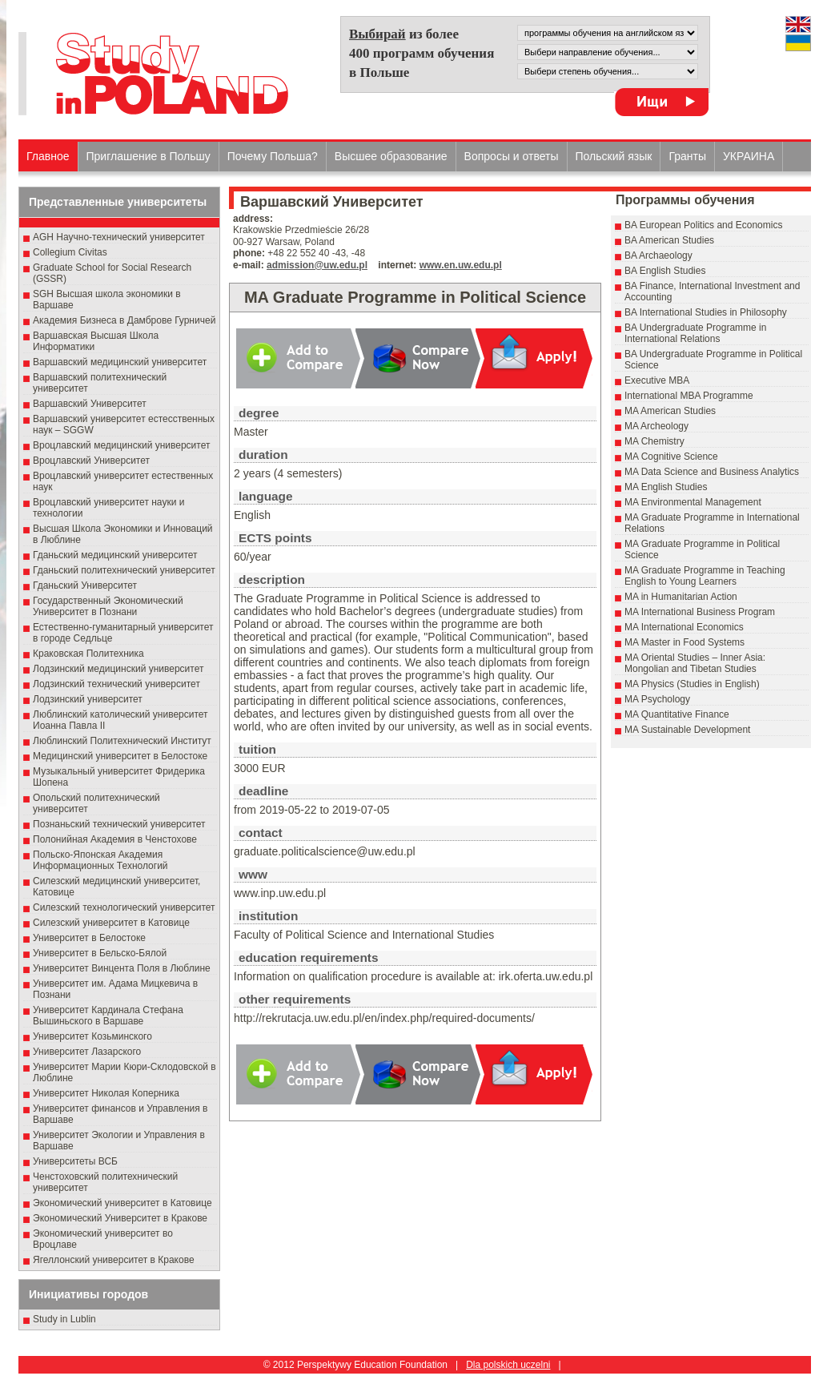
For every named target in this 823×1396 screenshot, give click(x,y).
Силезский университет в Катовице (111, 922)
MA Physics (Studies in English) (692, 684)
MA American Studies (670, 410)
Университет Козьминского (92, 1036)
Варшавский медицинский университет (120, 362)
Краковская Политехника (88, 653)
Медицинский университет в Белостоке (120, 756)
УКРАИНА (748, 156)
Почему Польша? (272, 156)
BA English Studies (664, 270)
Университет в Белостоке (89, 937)
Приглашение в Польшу (148, 156)
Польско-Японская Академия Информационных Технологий (100, 860)
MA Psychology (657, 699)
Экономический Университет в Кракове (120, 1218)
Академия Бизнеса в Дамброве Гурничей (124, 320)
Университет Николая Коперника (106, 1093)
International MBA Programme (688, 395)
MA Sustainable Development (687, 729)
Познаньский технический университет (119, 824)
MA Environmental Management (692, 502)
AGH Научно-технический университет (119, 237)
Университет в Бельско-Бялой (100, 953)
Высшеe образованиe (391, 156)
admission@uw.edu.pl (317, 265)
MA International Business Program (699, 612)
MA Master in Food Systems (684, 642)
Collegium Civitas (70, 252)
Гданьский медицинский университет (115, 555)
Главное (48, 156)
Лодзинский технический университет (116, 684)
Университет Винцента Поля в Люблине (122, 968)
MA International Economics (684, 627)
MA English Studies (665, 487)
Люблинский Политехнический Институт (122, 740)
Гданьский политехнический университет (124, 570)
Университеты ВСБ (75, 1161)
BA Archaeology (658, 255)
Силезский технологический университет (124, 907)
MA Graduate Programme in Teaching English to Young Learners (704, 576)
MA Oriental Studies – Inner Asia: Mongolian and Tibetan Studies (694, 663)
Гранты (687, 156)
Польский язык (614, 156)
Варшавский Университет (90, 403)
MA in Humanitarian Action (680, 596)
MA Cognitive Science (671, 456)
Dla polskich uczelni (508, 1364)
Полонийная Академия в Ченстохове (115, 839)
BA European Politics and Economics (703, 225)
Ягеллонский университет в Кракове (114, 1259)
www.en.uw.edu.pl (461, 265)
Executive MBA (656, 380)
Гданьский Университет (85, 585)
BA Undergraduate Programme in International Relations (695, 333)
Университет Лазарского (87, 1051)
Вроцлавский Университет (91, 460)
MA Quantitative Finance (676, 714)
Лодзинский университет (88, 699)
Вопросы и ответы (511, 156)
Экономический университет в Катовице (122, 1203)
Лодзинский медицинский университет (118, 668)
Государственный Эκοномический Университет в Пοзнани (108, 606)
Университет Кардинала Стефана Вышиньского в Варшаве (108, 1015)
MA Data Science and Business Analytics (711, 471)
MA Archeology (656, 426)
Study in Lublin (64, 1319)
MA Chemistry (654, 441)
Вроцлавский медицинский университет (121, 445)
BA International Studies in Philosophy (705, 312)
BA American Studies (669, 240)
